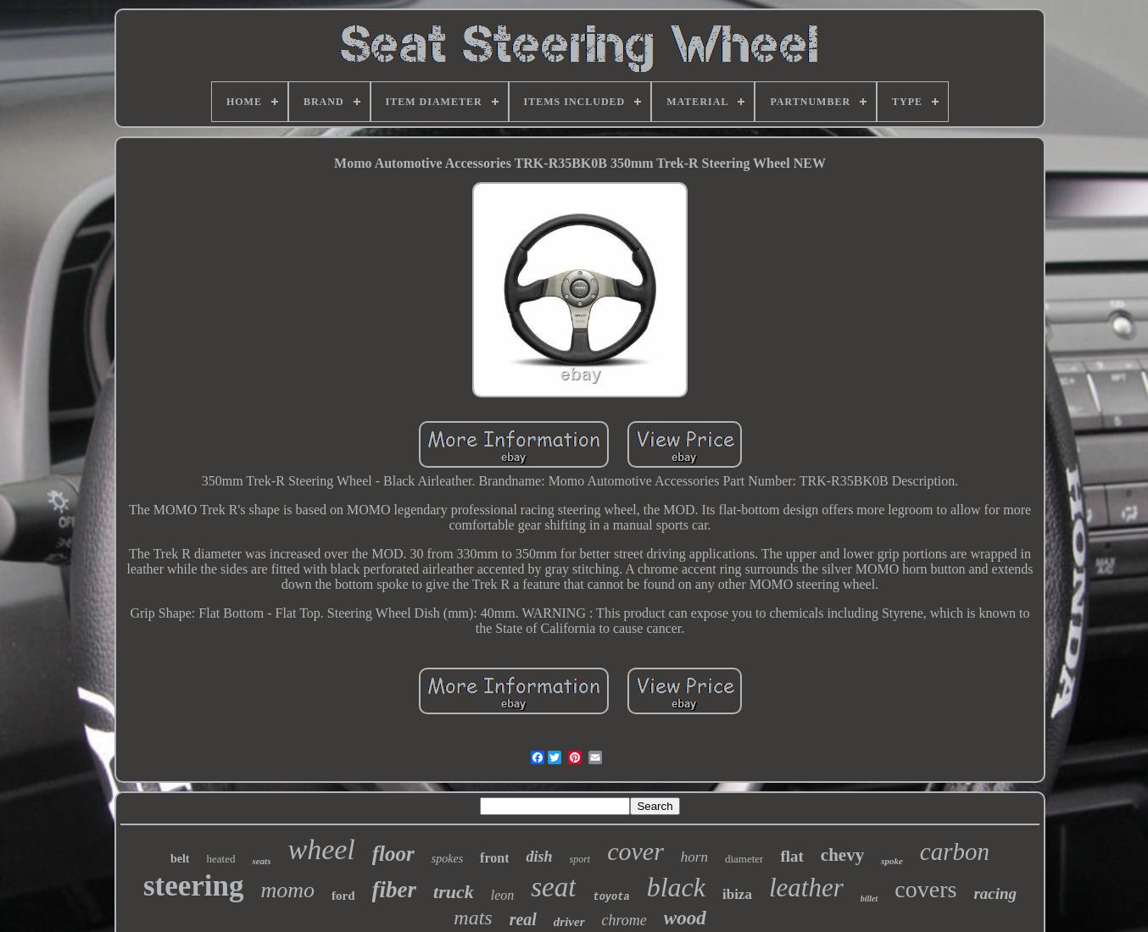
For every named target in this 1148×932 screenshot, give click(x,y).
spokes (447, 858)
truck (453, 891)
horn (694, 857)
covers (925, 889)
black (676, 887)
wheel (320, 849)
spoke (892, 861)
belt (180, 858)
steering (193, 885)
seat (553, 887)
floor (393, 853)
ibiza (737, 894)
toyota (611, 897)
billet (869, 898)
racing (995, 893)
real (523, 919)
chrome (624, 920)
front (494, 858)
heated (221, 858)
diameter (744, 858)
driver (569, 922)
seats (261, 861)
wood (685, 918)
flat (791, 856)
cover (635, 851)
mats (473, 918)
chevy (842, 855)
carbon (954, 851)
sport (580, 859)
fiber (394, 889)
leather (806, 887)
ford (343, 895)
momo (288, 890)
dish (539, 856)
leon (503, 895)
